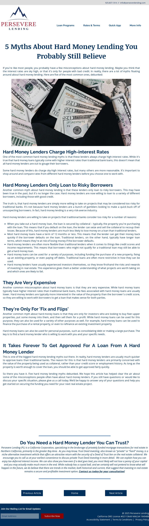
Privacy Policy (142, 519)
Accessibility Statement (98, 519)
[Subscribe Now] (52, 516)
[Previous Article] (32, 493)
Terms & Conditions (122, 519)
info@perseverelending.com (133, 2)
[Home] (74, 493)
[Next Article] (116, 493)
